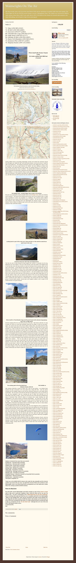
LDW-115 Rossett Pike (57, 308)
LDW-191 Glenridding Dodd (58, 429)
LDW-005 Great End (57, 131)
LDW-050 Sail (56, 203)
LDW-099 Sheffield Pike (57, 282)
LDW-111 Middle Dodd (57, 301)
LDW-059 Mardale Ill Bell (58, 218)
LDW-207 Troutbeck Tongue (58, 454)
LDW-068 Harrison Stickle (58, 233)
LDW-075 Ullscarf (56, 244)
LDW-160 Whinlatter (57, 379)
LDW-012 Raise (56, 142)
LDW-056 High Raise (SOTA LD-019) (60, 213)
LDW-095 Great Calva (57, 276)
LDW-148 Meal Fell (57, 360)
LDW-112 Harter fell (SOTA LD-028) (60, 303)
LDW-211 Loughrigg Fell (58, 461)
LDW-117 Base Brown (57, 311)
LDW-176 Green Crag (57, 405)
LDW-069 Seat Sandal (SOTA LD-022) (60, 234)
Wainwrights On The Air (21, 6)
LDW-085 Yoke (56, 260)
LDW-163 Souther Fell (57, 384)
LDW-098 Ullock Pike (57, 280)
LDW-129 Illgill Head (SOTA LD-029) (60, 330)
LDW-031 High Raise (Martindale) (59, 172)
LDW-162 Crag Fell (57, 383)
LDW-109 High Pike (57, 298)
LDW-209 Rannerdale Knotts (58, 457)
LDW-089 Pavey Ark (57, 266)
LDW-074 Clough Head (57, 242)
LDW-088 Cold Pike (57, 264)
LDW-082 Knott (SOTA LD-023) (59, 255)
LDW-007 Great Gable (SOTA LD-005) (60, 134)
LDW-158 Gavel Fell (57, 376)
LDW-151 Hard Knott (57, 365)
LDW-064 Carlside (56, 226)
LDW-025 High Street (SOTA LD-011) (60, 163)
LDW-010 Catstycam (57, 139)
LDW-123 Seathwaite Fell (58, 320)
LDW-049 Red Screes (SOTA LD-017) (60, 201)
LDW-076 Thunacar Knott (58, 245)
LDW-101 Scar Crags (57, 285)
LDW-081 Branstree (57, 253)
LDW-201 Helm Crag (57, 445)
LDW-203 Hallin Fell (57, 448)
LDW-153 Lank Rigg (57, 368)
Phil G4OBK (62, 33)
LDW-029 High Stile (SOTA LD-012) (60, 169)
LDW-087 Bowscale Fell (57, 263)
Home (27, 547)
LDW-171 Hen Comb (57, 397)
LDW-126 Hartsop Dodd (57, 325)
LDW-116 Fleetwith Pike (57, 309)
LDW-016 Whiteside (57, 149)
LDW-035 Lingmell (57, 179)
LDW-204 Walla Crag (57, 449)
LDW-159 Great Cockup (57, 378)
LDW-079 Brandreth (57, 250)
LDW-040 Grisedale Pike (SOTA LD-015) (61, 187)
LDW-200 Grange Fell (57, 443)
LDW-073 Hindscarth (57, 241)
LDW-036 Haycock (56, 180)
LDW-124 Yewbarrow (57, 322)
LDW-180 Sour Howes (57, 411)
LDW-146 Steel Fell (57, 357)
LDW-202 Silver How (57, 446)
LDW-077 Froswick (57, 247)
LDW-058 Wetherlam (57, 217)
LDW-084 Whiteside (57, 258)
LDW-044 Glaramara (57, 193)
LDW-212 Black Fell (57, 462)
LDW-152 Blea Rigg (57, 367)
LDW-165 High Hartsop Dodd (58, 387)
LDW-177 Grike (56, 406)
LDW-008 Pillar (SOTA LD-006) (59, 136)
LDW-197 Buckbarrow (57, 438)
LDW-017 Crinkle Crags (57, 150)
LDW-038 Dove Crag (57, 184)
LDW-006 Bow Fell (57, 133)
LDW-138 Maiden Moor (57, 344)
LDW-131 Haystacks (57, 333)
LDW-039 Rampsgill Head (58, 185)
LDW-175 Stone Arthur (57, 403)
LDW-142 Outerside (57, 351)
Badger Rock (35, 194)
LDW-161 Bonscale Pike (57, 381)
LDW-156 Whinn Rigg (57, 373)
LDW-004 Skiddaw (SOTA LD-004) (60, 129)
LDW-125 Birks (56, 324)
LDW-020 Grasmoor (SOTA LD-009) (60, 155)
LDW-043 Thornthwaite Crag (58, 192)
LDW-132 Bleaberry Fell (57, 335)
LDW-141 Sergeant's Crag (58, 349)
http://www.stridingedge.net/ (31, 89)
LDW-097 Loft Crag (57, 279)
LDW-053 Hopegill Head (58, 208)
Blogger (48, 556)
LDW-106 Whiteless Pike (58, 293)
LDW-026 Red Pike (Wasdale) (58, 164)
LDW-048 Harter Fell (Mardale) (59, 200)
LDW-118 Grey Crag (57, 312)
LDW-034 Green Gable (57, 177)
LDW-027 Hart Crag (57, 166)
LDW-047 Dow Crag (57, 198)
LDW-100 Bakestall (57, 284)
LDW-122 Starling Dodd (57, 319)
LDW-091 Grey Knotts (57, 269)
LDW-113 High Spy (57, 304)
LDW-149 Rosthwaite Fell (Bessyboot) (60, 362)
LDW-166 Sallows (56, 389)
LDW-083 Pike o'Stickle (57, 257)
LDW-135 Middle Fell (57, 339)
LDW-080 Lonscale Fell (57, 252)
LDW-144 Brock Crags (57, 354)
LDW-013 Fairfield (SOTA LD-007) (60, 144)
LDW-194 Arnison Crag (57, 434)
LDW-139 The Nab (56, 346)
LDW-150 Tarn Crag (57, 363)
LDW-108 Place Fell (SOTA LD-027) (60, 296)
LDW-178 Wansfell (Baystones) (59, 408)
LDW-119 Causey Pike (57, 314)
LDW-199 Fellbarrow (57, 442)
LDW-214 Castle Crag (57, 465)
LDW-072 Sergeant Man (57, 239)
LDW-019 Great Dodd (57, 153)
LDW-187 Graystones (57, 422)
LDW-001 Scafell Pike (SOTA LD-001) (60, 125)
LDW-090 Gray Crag (57, 268)
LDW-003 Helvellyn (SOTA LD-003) (60, 128)
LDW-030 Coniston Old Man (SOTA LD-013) (61, 171)
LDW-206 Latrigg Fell (57, 453)
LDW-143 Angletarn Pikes (58, 352)
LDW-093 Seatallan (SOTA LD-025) (60, 272)
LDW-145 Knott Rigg (57, 355)
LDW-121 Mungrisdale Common (59, 317)
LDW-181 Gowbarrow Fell (58, 413)
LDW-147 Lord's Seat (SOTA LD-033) (60, 359)
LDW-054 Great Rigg (57, 209)
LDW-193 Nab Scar (57, 432)
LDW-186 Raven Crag (57, 421)
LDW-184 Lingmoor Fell (58, 418)
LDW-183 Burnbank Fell (57, 416)
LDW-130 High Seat (57, 332)
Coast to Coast (44, 491)
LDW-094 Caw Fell (56, 274)
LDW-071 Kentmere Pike (58, 237)
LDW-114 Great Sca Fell (57, 306)
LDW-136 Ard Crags (57, 341)
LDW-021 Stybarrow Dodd (58, 157)
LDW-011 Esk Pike (56, 141)
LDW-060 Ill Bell (56, 220)
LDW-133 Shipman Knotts (58, 336)
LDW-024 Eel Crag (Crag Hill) (59, 161)
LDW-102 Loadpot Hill (57, 287)
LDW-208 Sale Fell (56, 456)
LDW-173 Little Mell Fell (58, 400)
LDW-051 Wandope (57, 204)
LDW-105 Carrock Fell (57, 292)
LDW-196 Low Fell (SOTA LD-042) (60, 437)
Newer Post (8, 547)
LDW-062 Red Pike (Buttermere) (59, 223)
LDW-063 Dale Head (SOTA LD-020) (60, 225)
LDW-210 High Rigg (57, 459)
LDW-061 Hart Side (57, 221)
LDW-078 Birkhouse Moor (58, 249)
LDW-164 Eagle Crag (57, 386)
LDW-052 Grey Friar (57, 206)
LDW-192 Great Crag (57, 430)
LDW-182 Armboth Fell (57, 414)
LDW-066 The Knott (57, 229)
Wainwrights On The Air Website (56, 116)
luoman (40, 556)
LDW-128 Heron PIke (57, 328)
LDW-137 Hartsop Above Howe (59, 343)
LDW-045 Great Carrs (57, 195)
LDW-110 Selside (56, 300)
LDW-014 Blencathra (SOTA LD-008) (60, 145)
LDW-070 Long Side (57, 236)
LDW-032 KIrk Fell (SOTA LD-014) (60, 174)
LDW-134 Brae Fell (57, 338)
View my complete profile (63, 37)
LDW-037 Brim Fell (57, 182)
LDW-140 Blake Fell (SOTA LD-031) (60, 347)
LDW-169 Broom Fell (57, 394)
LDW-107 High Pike (57, 295)
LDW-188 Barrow (56, 424)
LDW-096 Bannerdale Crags (58, 277)
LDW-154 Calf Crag (57, 370)
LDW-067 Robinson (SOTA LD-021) (60, 231)
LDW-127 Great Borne (57, 327)
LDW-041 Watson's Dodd (58, 188)
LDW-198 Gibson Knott (57, 440)
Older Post (45, 547)
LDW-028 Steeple (56, 168)
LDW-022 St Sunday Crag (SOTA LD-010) (61, 158)
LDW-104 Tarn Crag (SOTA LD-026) (60, 290)
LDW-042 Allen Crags (57, 190)
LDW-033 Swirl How (57, 176)
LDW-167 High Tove (57, 390)
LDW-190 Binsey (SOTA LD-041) (59, 427)
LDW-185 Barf (56, 419)
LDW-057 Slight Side (57, 215)
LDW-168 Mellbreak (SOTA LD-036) (60, 392)
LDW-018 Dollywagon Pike (58, 152)
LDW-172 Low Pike (57, 398)
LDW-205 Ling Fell (57, 451)
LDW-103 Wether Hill (57, 288)
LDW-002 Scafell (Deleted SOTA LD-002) (61, 126)
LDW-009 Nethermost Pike (58, 137)
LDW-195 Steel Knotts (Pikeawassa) (60, 435)
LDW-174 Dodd (56, 402)
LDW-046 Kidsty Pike (57, 196)
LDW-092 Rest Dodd (57, 271)
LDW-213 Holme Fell (57, 464)
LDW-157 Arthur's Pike (57, 375)
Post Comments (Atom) (15, 549)
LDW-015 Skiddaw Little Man (59, 147)
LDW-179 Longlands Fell (58, 410)
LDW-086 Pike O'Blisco (57, 261)
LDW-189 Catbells (56, 426)
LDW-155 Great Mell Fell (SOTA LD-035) (61, 371)
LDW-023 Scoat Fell (57, 160)
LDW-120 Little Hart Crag (58, 316)
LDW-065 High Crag (57, 228)
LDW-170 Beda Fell (57, 395)
